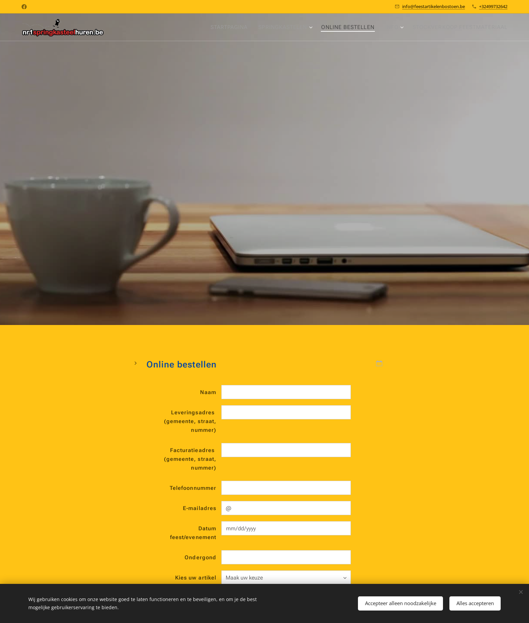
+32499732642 (493, 6)
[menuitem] (224, 27)
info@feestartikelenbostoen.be (433, 6)
